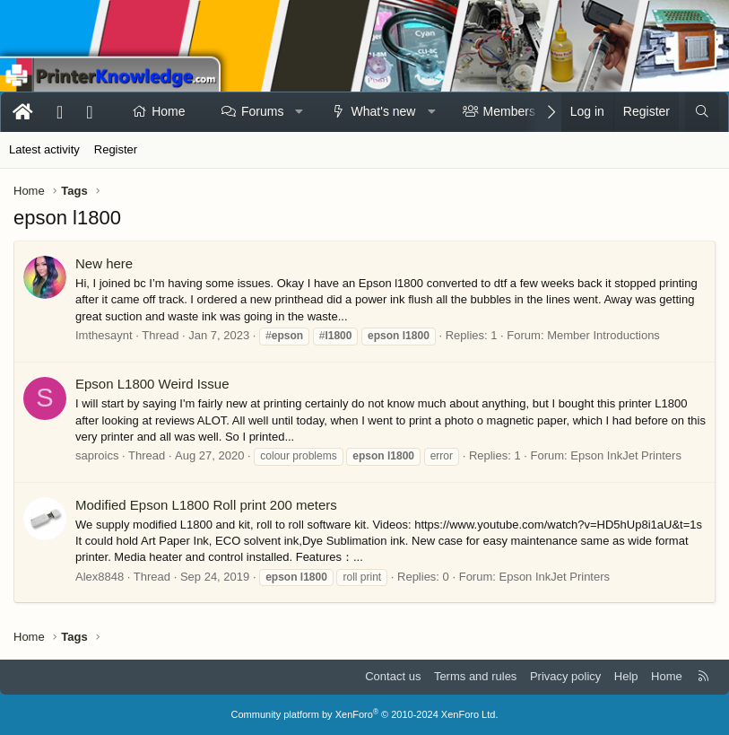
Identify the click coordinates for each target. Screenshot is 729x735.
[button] (299, 112)
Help (626, 676)
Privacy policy (565, 676)
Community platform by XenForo (365, 714)
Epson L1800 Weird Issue (152, 383)
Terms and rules (475, 676)
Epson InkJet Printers (625, 455)
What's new (383, 111)
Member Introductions (603, 335)
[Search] (702, 112)
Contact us (393, 676)
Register (115, 149)
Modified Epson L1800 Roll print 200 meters (206, 504)
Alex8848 (99, 576)
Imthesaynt (104, 335)
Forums (262, 111)
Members (509, 111)
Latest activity (44, 149)
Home (168, 111)
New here (104, 263)
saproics (96, 455)
